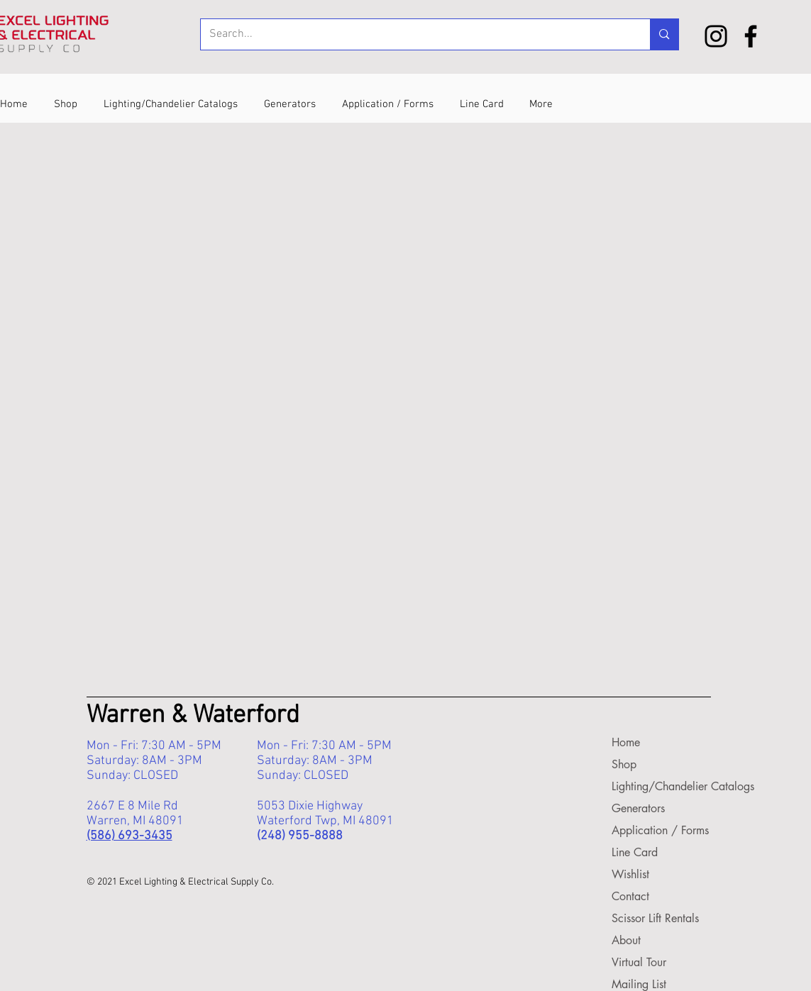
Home (626, 742)
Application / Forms (654, 830)
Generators (638, 808)
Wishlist (630, 874)
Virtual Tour (639, 962)
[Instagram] (716, 36)
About (626, 940)
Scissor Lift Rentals (654, 918)
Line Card (635, 852)
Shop (624, 764)
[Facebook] (751, 36)
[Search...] (415, 34)
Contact (630, 896)
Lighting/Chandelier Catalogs (654, 786)
